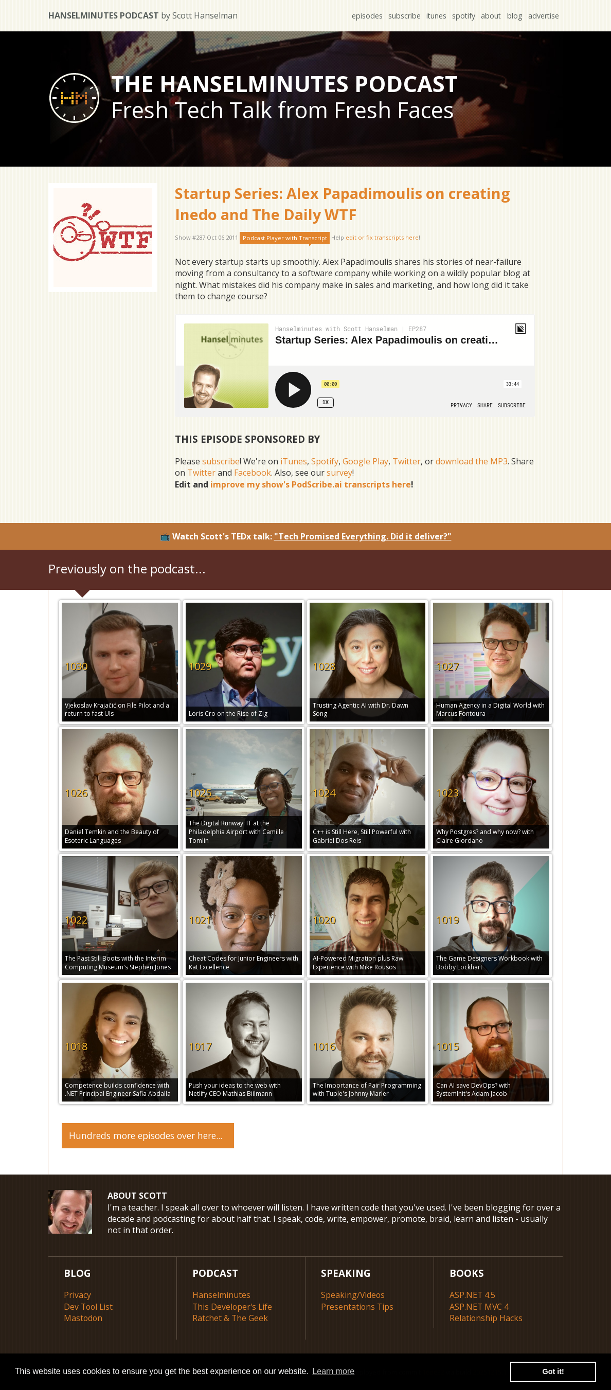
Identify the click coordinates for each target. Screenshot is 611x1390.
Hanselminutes (221, 1295)
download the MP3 (472, 461)
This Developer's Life (233, 1306)
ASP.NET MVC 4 (480, 1306)
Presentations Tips (357, 1306)
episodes (365, 16)
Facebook (252, 472)
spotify (462, 16)
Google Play (365, 461)
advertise (543, 16)
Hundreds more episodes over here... (145, 1135)
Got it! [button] (553, 1371)
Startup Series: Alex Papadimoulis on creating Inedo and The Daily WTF (342, 203)
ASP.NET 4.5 (473, 1295)
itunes (434, 16)
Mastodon (83, 1317)
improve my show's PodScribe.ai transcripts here (310, 484)
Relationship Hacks (486, 1317)
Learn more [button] (333, 1371)
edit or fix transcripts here (382, 238)
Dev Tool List (89, 1306)
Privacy (77, 1295)
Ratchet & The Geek (230, 1317)
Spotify (324, 461)
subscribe (402, 16)
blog (514, 16)
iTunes (293, 461)
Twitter (406, 461)
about (490, 16)
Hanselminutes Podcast (143, 15)
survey (339, 472)
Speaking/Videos (353, 1295)
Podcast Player (285, 238)
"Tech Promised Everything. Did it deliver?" (363, 536)
